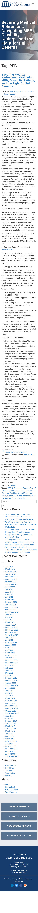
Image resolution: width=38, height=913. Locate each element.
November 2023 (11, 630)
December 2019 (11, 706)
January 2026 (10, 574)
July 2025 (9, 589)
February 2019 (11, 721)
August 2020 (10, 688)
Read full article (7, 250)
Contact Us (19, 881)
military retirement (24, 496)
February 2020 (11, 701)
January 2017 (10, 729)
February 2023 (11, 643)
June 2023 (9, 637)
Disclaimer (28, 879)
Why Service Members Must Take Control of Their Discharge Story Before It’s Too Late (20, 524)
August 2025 (10, 587)
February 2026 (11, 572)
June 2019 (9, 716)
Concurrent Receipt (21, 488)
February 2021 (11, 678)
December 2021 (11, 660)
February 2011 (11, 746)
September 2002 (11, 756)
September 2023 (11, 635)
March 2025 (10, 600)
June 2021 (9, 670)
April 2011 (9, 744)
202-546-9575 (29, 455)
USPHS (8, 776)
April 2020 (9, 696)
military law (11, 496)
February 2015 (11, 741)
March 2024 (10, 622)
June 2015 (9, 736)
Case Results (10, 765)
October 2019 (10, 711)
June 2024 (9, 615)
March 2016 (10, 731)
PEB (33, 496)
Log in (7, 784)
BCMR (10, 488)
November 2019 (11, 708)
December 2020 (11, 681)
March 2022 (10, 653)
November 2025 (11, 579)
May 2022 (9, 648)
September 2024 (11, 612)
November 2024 (11, 607)
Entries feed (10, 787)
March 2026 (10, 569)
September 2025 (11, 584)
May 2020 (9, 693)
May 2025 (9, 594)
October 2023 (10, 632)
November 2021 (11, 663)
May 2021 (9, 673)
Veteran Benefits (18, 498)
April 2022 (9, 650)
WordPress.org (11, 792)
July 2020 (9, 691)
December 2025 (11, 577)
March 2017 (10, 726)
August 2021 (10, 665)
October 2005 (10, 751)
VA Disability (6, 498)
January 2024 (10, 625)
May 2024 (9, 617)
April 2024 (9, 620)
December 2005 (11, 749)
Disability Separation (17, 491)
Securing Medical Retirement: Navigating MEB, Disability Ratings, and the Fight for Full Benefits (18, 80)
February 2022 (11, 655)
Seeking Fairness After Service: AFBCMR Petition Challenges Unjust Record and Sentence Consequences (19, 542)
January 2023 (10, 645)
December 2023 (11, 627)
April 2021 (9, 676)
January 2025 (10, 605)
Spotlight (12, 486)
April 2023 (9, 640)
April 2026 (9, 567)
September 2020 (11, 686)
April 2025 (9, 597)
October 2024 (10, 610)
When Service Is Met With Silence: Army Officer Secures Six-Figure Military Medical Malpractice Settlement (21, 549)
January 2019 (10, 724)
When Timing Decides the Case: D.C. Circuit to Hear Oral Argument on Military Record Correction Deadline (19, 516)
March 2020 (10, 698)
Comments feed (11, 790)
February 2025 (11, 602)
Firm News (9, 768)
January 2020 (10, 703)
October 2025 (10, 582)
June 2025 (9, 592)
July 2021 (9, 668)
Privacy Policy (17, 879)
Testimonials (10, 773)
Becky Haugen (9, 94)
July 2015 (9, 734)
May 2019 (9, 719)
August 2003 (10, 754)
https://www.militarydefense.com (14, 452)
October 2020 (10, 683)
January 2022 (10, 658)
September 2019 (11, 713)
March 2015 (10, 739)
